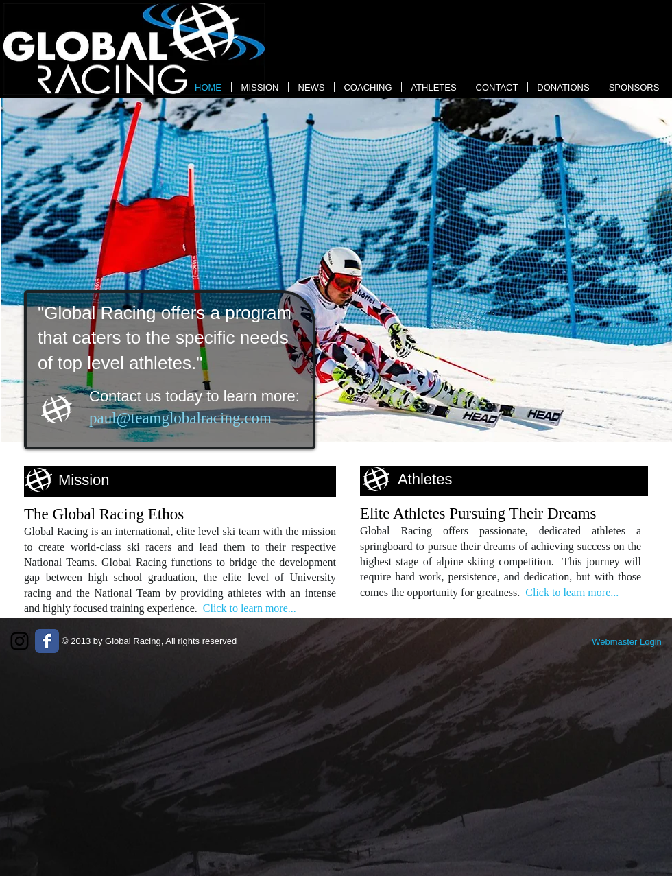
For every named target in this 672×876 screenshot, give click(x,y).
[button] (336, 270)
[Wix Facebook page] (47, 641)
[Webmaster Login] (627, 642)
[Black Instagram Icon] (20, 641)
